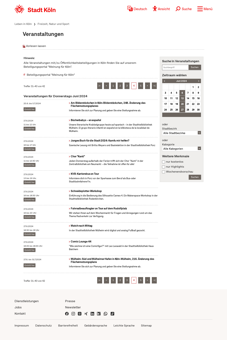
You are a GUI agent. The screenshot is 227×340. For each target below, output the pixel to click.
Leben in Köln (23, 24)
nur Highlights (175, 166)
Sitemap (146, 325)
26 (176, 109)
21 (188, 104)
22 (193, 104)
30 (198, 109)
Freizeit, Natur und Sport (53, 24)
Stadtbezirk (181, 126)
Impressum (22, 325)
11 (171, 98)
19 (176, 104)
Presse (70, 301)
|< (100, 85)
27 (182, 109)
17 (165, 104)
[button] (204, 8)
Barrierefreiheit (68, 325)
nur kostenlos (174, 161)
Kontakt (20, 313)
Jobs (18, 307)
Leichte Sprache (124, 325)
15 (193, 98)
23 (198, 104)
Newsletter (73, 307)
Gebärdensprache (95, 325)
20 (182, 104)
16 (198, 98)
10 (165, 98)
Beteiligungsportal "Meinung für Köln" (51, 75)
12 (176, 98)
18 (171, 104)
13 (182, 98)
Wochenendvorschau (179, 171)
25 (171, 109)
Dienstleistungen (27, 301)
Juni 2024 (181, 80)
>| (154, 85)
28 (188, 109)
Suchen (194, 67)
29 (193, 109)
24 (165, 109)
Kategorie (181, 142)
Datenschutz (43, 325)
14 (188, 98)
